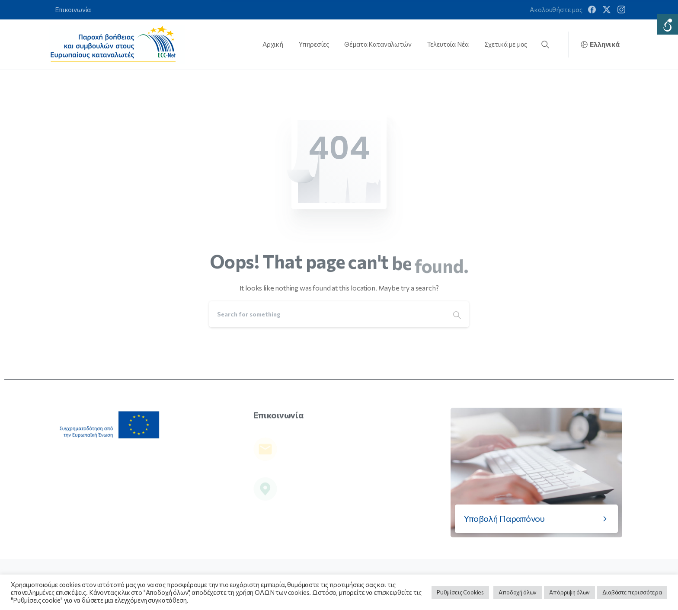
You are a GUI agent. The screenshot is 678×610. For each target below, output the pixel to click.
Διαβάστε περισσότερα (632, 592)
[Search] (327, 314)
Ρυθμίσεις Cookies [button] (460, 592)
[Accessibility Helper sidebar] (667, 24)
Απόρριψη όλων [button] (569, 592)
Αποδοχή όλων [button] (518, 592)
